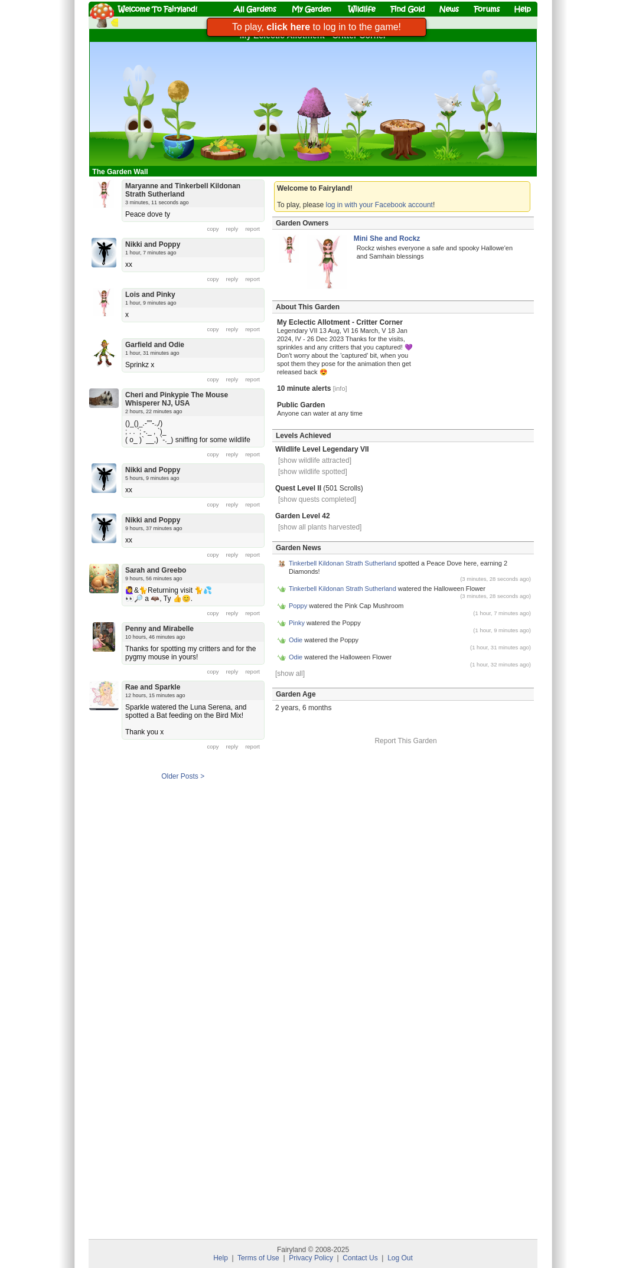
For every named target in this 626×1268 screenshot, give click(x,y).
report (252, 229)
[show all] (290, 673)
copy (213, 229)
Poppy (298, 605)
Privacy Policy (311, 1258)
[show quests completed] (317, 499)
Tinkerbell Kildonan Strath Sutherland (342, 563)
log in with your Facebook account (379, 205)
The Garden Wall (121, 172)
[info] (340, 388)
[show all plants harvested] (319, 527)
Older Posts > (182, 776)
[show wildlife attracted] (314, 460)
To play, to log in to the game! (316, 27)
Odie (295, 639)
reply (232, 229)
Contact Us (360, 1258)
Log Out (400, 1258)
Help (220, 1258)
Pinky (297, 622)
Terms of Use (258, 1258)
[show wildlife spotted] (312, 472)
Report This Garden (405, 741)
